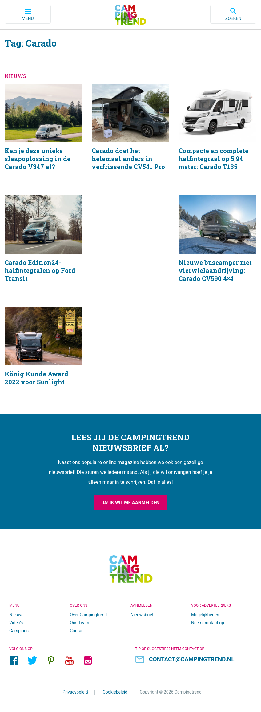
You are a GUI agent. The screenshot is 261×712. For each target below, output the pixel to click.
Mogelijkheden (205, 614)
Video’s (16, 622)
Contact (77, 630)
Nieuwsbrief (142, 614)
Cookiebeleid (115, 692)
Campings (19, 630)
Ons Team (79, 622)
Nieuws (16, 614)
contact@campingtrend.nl (192, 659)
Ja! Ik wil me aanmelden (130, 502)
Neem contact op (207, 622)
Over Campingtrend (88, 614)
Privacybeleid (75, 692)
